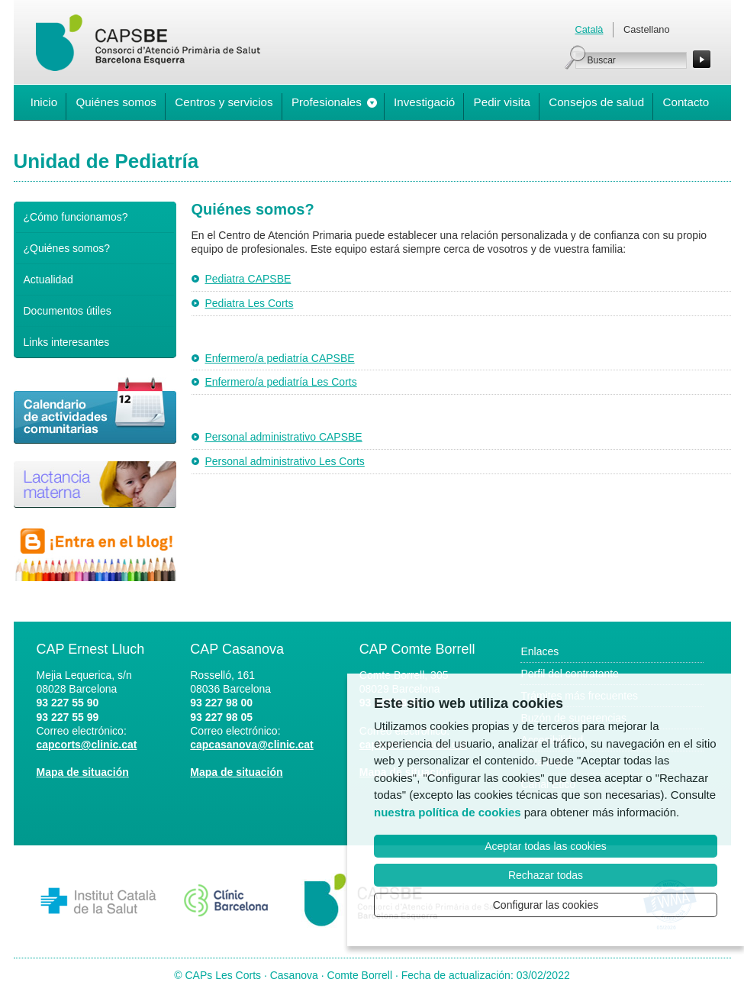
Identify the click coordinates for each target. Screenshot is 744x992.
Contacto (685, 101)
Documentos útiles (67, 311)
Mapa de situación (83, 772)
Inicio (44, 101)
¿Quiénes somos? (67, 248)
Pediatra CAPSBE (248, 279)
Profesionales (326, 101)
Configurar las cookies (546, 905)
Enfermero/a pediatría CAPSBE (280, 358)
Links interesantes (67, 342)
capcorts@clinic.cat (87, 744)
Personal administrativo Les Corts (285, 461)
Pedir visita (502, 101)
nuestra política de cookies (447, 812)
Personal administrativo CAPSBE (283, 437)
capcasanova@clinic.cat (252, 744)
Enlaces (539, 651)
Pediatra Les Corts (249, 303)
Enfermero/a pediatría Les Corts (281, 382)
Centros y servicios (223, 101)
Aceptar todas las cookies (546, 846)
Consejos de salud (596, 101)
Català (589, 29)
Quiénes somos (116, 101)
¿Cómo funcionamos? (76, 217)
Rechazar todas (545, 875)
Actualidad (48, 279)
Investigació (424, 101)
